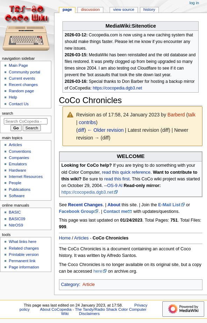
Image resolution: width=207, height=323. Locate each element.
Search (7, 113)
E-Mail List (169, 204)
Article (88, 284)
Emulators (18, 164)
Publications (19, 189)
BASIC (15, 212)
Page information (24, 267)
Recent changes (23, 84)
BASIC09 (17, 219)
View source (123, 9)
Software (16, 196)
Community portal (24, 72)
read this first (117, 179)
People (15, 183)
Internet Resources (26, 176)
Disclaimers (89, 313)
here (97, 271)
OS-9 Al (115, 185)
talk (191, 114)
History (149, 9)
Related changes (24, 248)
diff (81, 130)
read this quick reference (126, 172)
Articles (81, 238)
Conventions (20, 151)
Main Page (18, 65)
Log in (194, 3)
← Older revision (105, 130)
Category (70, 284)
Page (67, 9)
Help (13, 97)
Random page (21, 91)
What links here (22, 241)
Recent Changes (85, 204)
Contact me (115, 211)
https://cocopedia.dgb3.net (117, 88)
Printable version (23, 254)
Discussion (90, 9)
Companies (19, 158)
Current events (22, 78)
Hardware (17, 170)
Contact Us (19, 104)
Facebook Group (76, 211)
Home (65, 238)
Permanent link (22, 261)
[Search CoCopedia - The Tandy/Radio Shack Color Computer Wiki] (25, 121)
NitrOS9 (16, 225)
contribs (87, 122)
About (114, 204)
